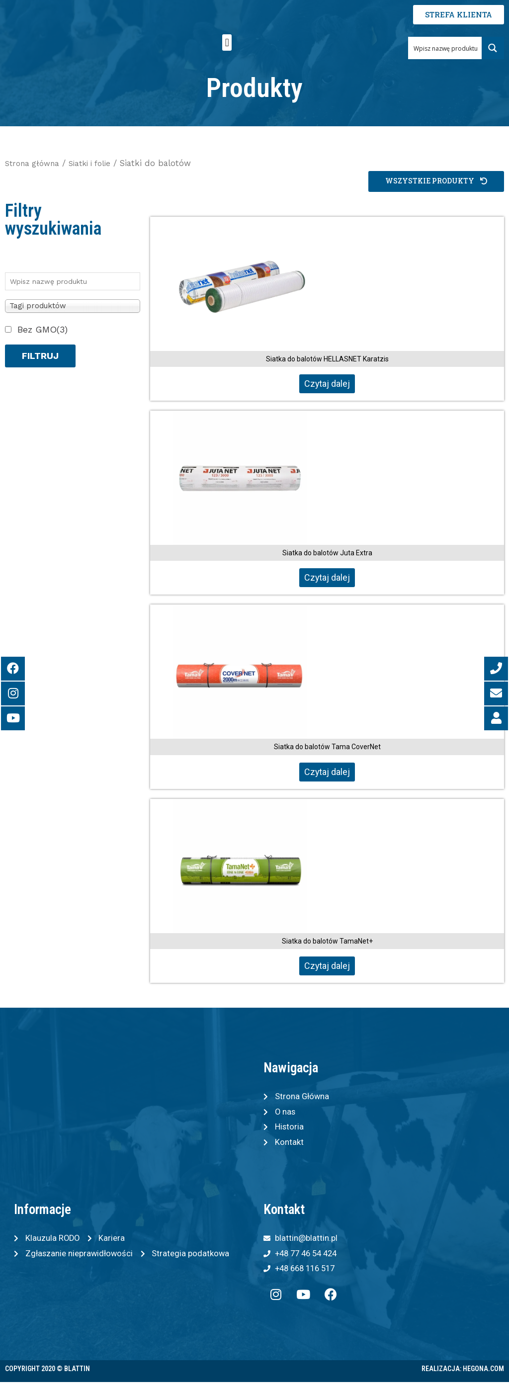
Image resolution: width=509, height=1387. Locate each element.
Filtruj (40, 356)
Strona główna (35, 163)
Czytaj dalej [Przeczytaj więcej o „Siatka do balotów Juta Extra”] (327, 578)
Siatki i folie (97, 163)
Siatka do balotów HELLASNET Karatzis (327, 359)
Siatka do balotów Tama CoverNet (327, 748)
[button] (227, 42)
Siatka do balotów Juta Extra (327, 553)
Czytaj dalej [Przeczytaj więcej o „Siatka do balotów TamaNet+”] (327, 966)
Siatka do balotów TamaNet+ (327, 942)
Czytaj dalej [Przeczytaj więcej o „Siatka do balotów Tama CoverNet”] (327, 772)
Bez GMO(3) (42, 330)
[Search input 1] (445, 48)
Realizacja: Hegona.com (463, 1374)
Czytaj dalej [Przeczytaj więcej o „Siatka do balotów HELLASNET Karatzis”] (327, 384)
